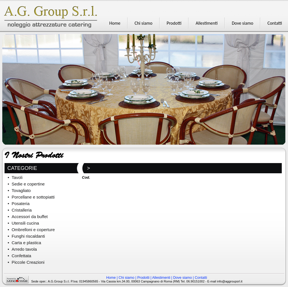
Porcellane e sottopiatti (33, 197)
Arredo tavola (24, 249)
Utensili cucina (25, 223)
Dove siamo (182, 278)
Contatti (201, 278)
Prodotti (143, 278)
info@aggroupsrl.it (229, 281)
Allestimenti (161, 278)
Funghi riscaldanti (28, 236)
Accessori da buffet (30, 216)
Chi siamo (126, 278)
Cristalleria (22, 210)
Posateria (20, 203)
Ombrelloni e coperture (33, 229)
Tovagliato (21, 190)
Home (111, 278)
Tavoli (17, 177)
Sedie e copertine (28, 184)
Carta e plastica (26, 242)
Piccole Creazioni (28, 262)
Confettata (21, 255)
